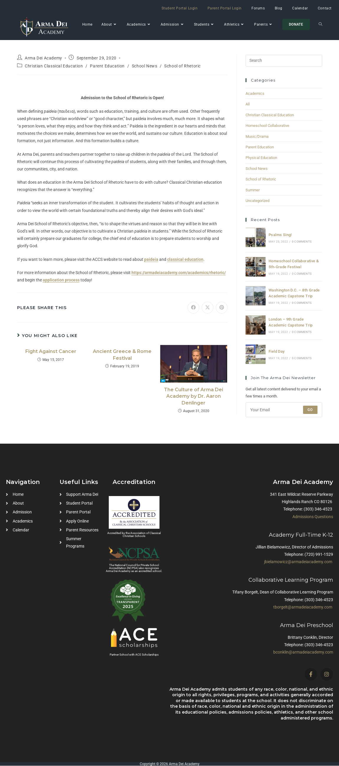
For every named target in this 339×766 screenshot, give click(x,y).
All (248, 104)
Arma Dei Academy (43, 58)
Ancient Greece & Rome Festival (122, 355)
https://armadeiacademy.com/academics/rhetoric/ (178, 272)
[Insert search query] (284, 61)
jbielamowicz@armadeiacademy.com (298, 561)
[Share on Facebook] (193, 308)
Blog (278, 8)
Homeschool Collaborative (267, 125)
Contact (325, 8)
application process (61, 280)
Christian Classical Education (54, 66)
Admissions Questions (312, 516)
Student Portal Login (180, 8)
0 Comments (302, 241)
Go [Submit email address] (310, 410)
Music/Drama (257, 136)
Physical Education (261, 157)
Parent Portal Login (225, 8)
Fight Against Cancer (50, 351)
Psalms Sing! (280, 235)
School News (144, 66)
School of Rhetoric (182, 66)
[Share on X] (207, 308)
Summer (253, 190)
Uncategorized (257, 200)
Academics (255, 93)
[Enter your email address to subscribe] (284, 409)
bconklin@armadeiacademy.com (303, 652)
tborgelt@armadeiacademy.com (302, 607)
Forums (258, 8)
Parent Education (107, 66)
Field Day (277, 351)
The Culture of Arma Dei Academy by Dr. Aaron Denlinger (193, 396)
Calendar (300, 8)
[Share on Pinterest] (222, 308)
